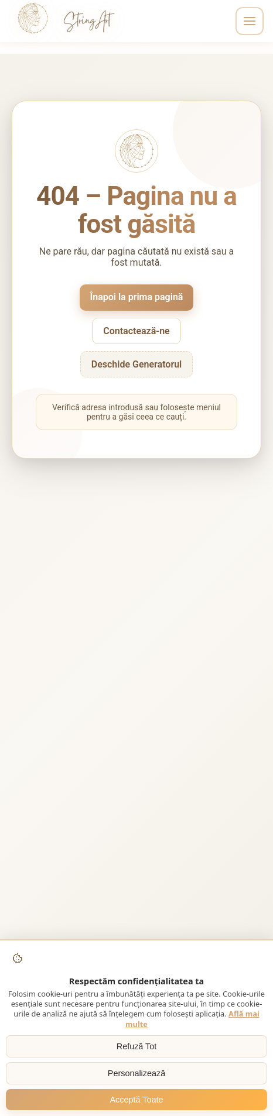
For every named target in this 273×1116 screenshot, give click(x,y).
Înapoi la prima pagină (136, 297)
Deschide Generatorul (136, 364)
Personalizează (136, 1073)
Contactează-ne (136, 330)
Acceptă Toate (136, 1099)
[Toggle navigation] (250, 21)
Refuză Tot (137, 1046)
